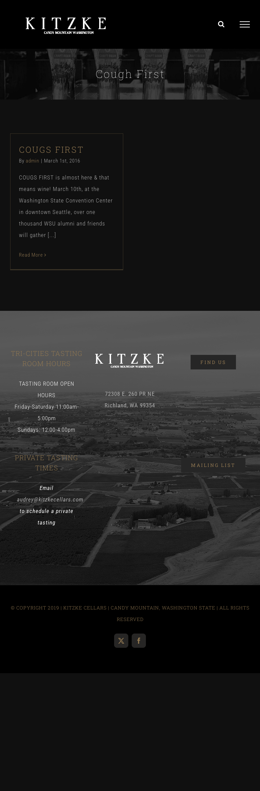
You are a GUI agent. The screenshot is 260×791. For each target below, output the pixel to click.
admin (32, 161)
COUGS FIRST (51, 149)
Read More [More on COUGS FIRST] (31, 255)
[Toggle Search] (221, 24)
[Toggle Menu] (245, 24)
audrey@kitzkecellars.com (50, 499)
